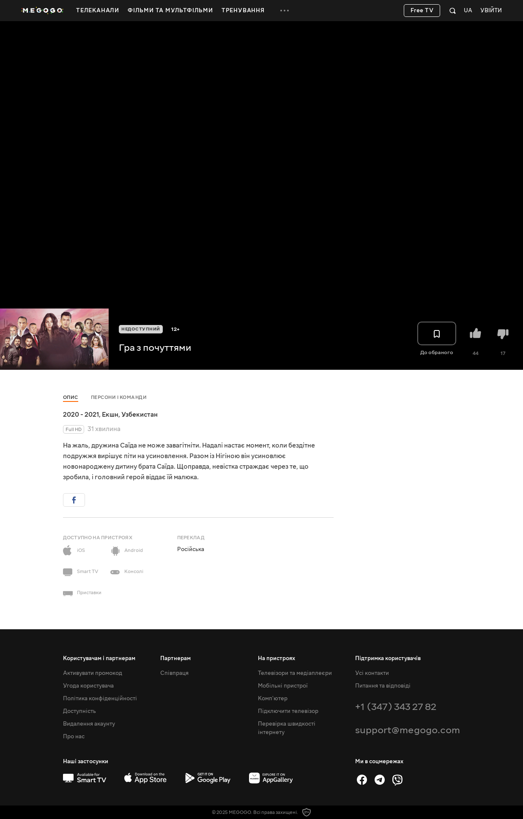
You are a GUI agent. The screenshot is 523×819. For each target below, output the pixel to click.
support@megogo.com (407, 730)
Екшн (110, 414)
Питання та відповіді (383, 686)
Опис (70, 397)
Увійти (491, 10)
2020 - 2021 (81, 414)
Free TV (422, 10)
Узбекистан (139, 414)
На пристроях (276, 658)
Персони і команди (119, 397)
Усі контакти (372, 673)
